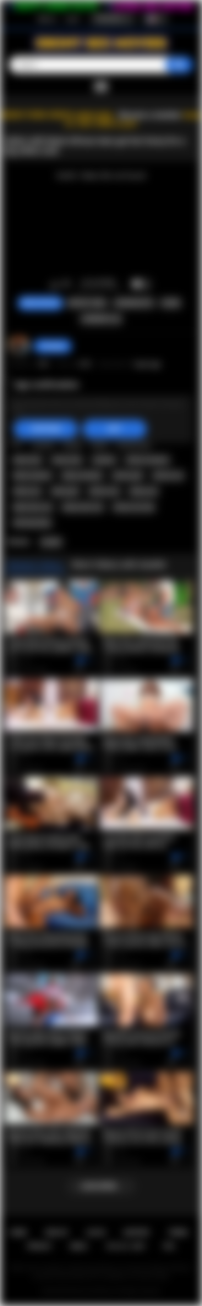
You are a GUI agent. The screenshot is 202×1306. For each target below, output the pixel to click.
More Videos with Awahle (119, 564)
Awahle (51, 542)
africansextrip (32, 523)
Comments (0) (101, 319)
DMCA (78, 1246)
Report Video (87, 303)
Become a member (150, 115)
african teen (133, 444)
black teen (27, 460)
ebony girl (65, 491)
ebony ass (27, 491)
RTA (169, 1246)
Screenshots (134, 303)
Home (18, 1232)
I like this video (54, 284)
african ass (168, 475)
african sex (104, 491)
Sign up (47, 19)
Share (171, 303)
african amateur (147, 460)
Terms (178, 1232)
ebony (72, 444)
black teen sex (32, 507)
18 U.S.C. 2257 (126, 1246)
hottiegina (52, 346)
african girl (128, 475)
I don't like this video (66, 284)
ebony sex (144, 491)
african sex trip (134, 507)
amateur (104, 460)
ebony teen (67, 460)
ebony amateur (82, 475)
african (43, 444)
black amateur (32, 475)
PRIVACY (39, 1246)
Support (136, 1232)
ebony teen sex (82, 507)
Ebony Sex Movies (91, 1291)
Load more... (101, 1186)
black (99, 444)
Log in (72, 19)
